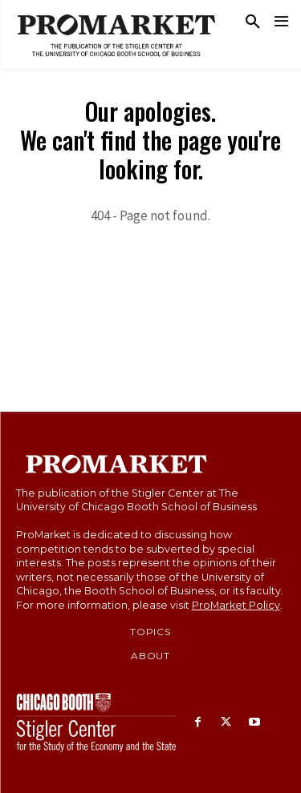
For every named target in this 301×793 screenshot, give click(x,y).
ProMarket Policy (236, 605)
